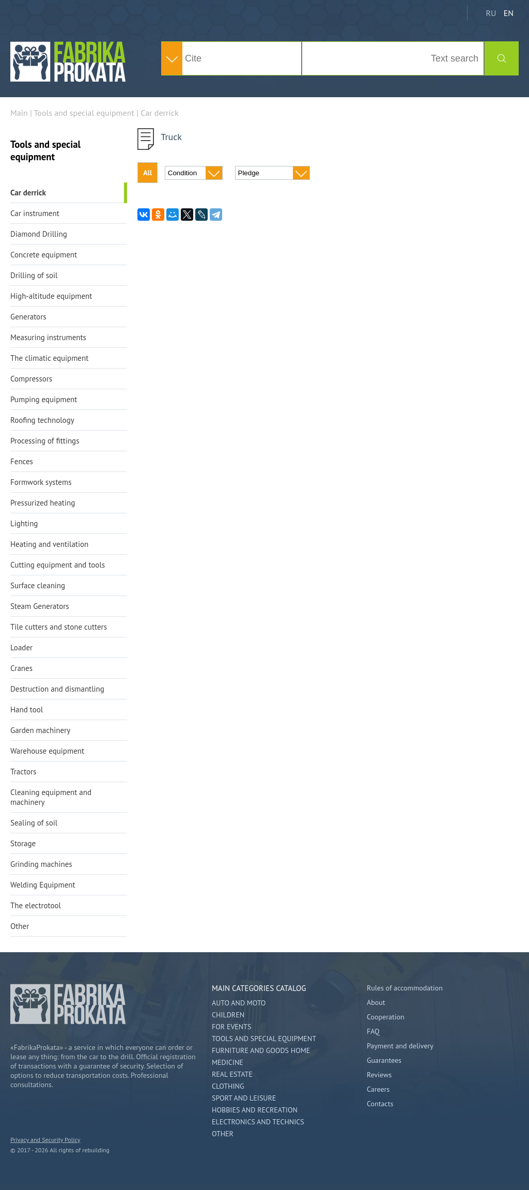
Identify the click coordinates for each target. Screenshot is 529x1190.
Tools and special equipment (264, 1038)
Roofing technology (42, 420)
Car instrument (34, 213)
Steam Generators (39, 606)
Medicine (227, 1062)
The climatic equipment (49, 358)
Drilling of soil (33, 275)
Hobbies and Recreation (255, 1110)
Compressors (31, 379)
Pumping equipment (43, 399)
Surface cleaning (37, 585)
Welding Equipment (42, 885)
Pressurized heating (42, 503)
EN (509, 13)
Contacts (380, 1103)
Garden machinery (40, 730)
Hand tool (26, 709)
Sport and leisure (244, 1098)
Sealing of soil (33, 823)
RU (491, 13)
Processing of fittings (44, 441)
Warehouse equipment (47, 751)
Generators (28, 317)
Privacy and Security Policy (45, 1139)
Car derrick (28, 192)
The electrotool (35, 905)
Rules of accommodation (405, 988)
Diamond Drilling (38, 234)
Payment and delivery (400, 1045)
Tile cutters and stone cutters (58, 627)
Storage (23, 843)
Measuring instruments (48, 337)
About (376, 1002)
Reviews (379, 1074)
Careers (378, 1089)
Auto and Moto (239, 1003)
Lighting (24, 523)
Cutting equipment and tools (57, 565)
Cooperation (385, 1016)
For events (231, 1026)
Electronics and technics (258, 1121)
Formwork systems (40, 482)
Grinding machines (41, 864)
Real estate (232, 1074)
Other (19, 926)
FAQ (373, 1031)
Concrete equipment (43, 255)
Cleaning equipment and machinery (50, 797)
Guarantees (384, 1060)
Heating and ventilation (49, 544)
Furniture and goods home (261, 1050)
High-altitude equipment (51, 296)
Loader (21, 647)
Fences (21, 461)
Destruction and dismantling (57, 689)
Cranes (21, 668)
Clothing (228, 1086)
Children (228, 1014)
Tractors (23, 771)
